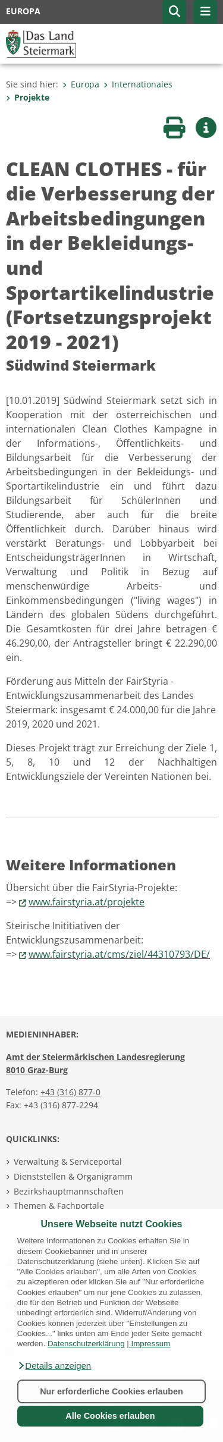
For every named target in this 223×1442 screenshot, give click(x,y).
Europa (80, 84)
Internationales (137, 84)
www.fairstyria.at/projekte (87, 901)
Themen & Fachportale (59, 1205)
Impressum (150, 1343)
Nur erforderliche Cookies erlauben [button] (111, 1391)
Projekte (27, 97)
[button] (54, 1366)
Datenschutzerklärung (86, 1343)
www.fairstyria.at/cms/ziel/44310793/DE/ (119, 954)
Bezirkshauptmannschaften (69, 1191)
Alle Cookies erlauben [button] (110, 1416)
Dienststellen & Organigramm (73, 1176)
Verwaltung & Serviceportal (68, 1161)
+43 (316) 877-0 (70, 1092)
